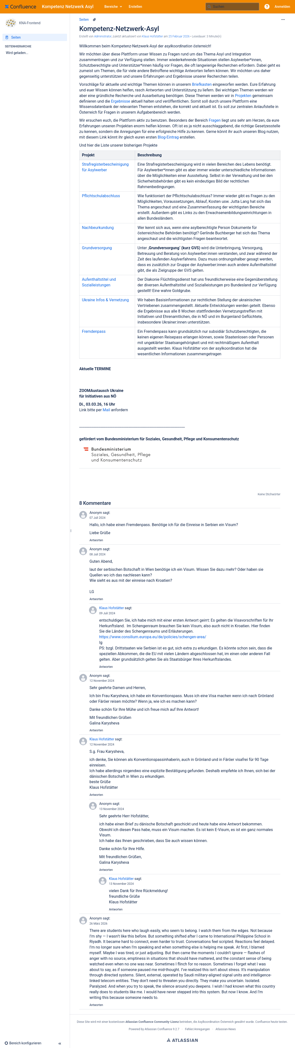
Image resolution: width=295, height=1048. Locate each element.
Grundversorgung (97, 248)
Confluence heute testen (271, 1022)
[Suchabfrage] (232, 7)
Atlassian (182, 1040)
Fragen (215, 120)
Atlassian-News (226, 1029)
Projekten (243, 95)
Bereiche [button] (111, 7)
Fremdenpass (94, 331)
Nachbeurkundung (98, 227)
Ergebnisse (121, 101)
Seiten (84, 20)
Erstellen (135, 7)
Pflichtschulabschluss (101, 196)
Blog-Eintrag (168, 137)
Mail (107, 410)
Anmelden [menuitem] (282, 7)
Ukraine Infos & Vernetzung (105, 300)
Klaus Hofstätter (111, 608)
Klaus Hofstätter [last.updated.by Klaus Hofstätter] (152, 36)
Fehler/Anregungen (197, 1029)
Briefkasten (202, 84)
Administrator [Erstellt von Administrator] (102, 36)
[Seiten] (34, 37)
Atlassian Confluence (158, 1029)
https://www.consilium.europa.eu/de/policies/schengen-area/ (152, 637)
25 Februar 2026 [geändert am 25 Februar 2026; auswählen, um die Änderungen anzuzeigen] (178, 36)
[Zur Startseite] (50, 7)
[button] (267, 7)
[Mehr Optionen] (283, 19)
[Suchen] (209, 7)
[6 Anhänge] (94, 20)
